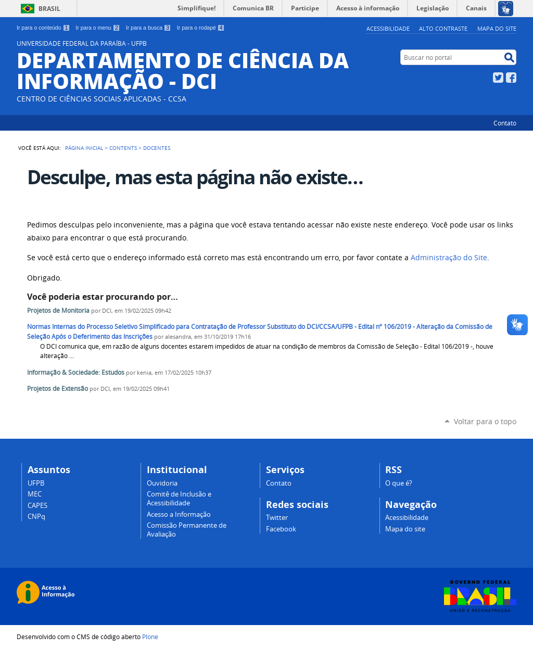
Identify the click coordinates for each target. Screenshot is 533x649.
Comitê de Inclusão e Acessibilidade (179, 498)
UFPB (36, 483)
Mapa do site (496, 28)
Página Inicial (84, 147)
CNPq (36, 516)
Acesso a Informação (179, 514)
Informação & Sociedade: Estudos (75, 372)
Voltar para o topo (485, 421)
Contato (504, 123)
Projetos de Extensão (57, 388)
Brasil (49, 8)
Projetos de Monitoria (58, 310)
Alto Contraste (443, 28)
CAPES (37, 505)
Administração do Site (449, 257)
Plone (150, 636)
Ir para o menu (97, 27)
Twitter (498, 77)
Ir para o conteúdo (43, 27)
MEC (35, 494)
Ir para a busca (148, 27)
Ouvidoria (162, 483)
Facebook (511, 77)
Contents (123, 147)
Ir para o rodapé (201, 27)
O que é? (398, 483)
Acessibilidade (388, 28)
